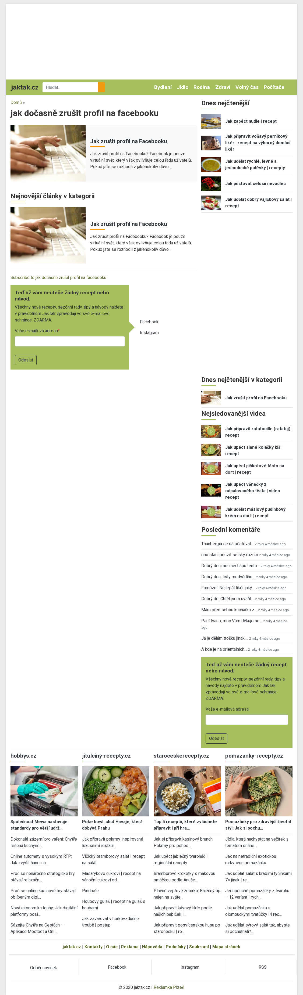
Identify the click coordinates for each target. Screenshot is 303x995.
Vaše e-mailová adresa (36, 330)
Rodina (201, 87)
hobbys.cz (23, 755)
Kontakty (93, 946)
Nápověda (152, 946)
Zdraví (222, 87)
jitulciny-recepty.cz (106, 755)
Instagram (149, 332)
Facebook (149, 321)
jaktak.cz (72, 946)
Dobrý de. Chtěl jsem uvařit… (227, 598)
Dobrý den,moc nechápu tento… (230, 565)
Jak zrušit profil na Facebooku (128, 141)
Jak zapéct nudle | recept (251, 121)
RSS (263, 967)
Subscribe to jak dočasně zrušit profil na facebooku (58, 277)
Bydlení (163, 87)
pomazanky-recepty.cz (254, 755)
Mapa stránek (226, 946)
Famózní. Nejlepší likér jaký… (228, 587)
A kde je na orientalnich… (224, 649)
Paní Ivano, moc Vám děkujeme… (231, 620)
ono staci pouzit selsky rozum (229, 554)
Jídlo (182, 87)
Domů (16, 102)
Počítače (274, 87)
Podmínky (176, 946)
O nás (112, 946)
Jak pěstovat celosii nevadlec (255, 183)
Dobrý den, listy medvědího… (228, 576)
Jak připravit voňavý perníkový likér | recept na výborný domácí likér (257, 143)
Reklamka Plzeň (169, 987)
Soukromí (199, 946)
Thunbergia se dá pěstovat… (227, 543)
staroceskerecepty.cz (181, 755)
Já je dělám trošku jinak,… (224, 638)
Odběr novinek (43, 967)
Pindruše (90, 890)
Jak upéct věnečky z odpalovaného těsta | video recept (252, 491)
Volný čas (247, 87)
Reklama (130, 946)
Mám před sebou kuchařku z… (229, 609)
